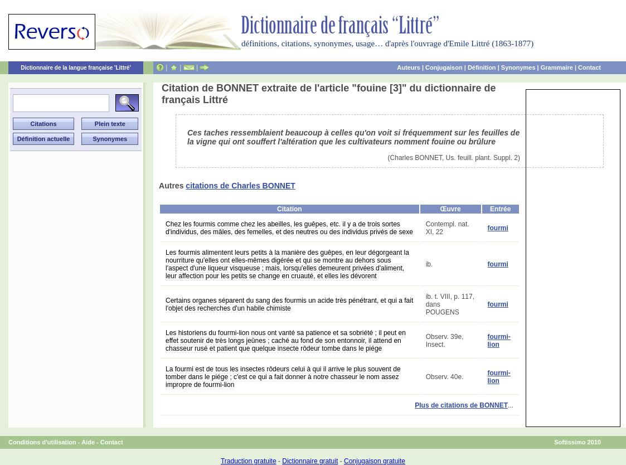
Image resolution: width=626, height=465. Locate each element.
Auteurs (408, 67)
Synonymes (518, 67)
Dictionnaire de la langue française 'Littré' (76, 68)
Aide (88, 442)
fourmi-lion (499, 340)
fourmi (498, 228)
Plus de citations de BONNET (461, 405)
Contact (589, 67)
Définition (482, 67)
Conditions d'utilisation (42, 442)
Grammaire (557, 67)
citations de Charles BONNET (240, 185)
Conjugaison (444, 67)
